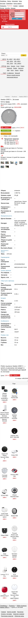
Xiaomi (17, 70)
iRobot (21, 70)
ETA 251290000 (14, 575)
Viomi (12, 70)
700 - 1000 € (17, 63)
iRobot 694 (14, 516)
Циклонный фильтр (12, 77)
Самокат (21, 6)
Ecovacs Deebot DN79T (14, 555)
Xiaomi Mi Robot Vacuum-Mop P (4, 456)
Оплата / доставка (6, 614)
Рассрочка (20, 612)
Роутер (2, 8)
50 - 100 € (9, 59)
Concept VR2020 (4, 476)
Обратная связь (19, 616)
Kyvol (17, 66)
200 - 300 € (10, 61)
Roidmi (15, 68)
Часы (20, 1)
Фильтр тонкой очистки (13, 75)
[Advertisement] (11, 41)
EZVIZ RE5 (4, 495)
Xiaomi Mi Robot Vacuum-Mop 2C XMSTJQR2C (14, 595)
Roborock (9, 68)
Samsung (20, 68)
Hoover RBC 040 (14, 475)
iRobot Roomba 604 (14, 495)
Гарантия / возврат (18, 614)
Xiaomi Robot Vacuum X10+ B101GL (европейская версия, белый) (4, 417)
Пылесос (9, 6)
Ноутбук (7, 8)
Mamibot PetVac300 (14, 396)
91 (19, 16)
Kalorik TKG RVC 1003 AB (14, 436)
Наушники (15, 1)
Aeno (8, 66)
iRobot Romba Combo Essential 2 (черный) (4, 397)
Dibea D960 (4, 535)
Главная (3, 612)
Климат (15, 6)
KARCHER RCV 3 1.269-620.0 (4, 515)
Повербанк (9, 3)
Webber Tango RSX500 (14, 416)
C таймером (10, 73)
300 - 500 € (17, 61)
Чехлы (9, 1)
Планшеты (3, 6)
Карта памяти (17, 3)
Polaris (22, 66)
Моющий (17, 73)
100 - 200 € (17, 59)
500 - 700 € (10, 63)
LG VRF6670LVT (4, 595)
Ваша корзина (10, 24)
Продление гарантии (7, 616)
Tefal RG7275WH (4, 554)
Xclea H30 (14, 455)
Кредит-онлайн (11, 612)
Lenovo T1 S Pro (5, 575)
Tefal (8, 70)
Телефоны (3, 1)
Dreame (13, 66)
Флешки (13, 8)
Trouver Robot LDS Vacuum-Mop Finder (14, 535)
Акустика (2, 3)
